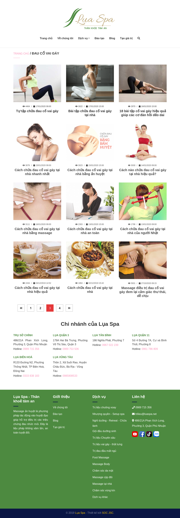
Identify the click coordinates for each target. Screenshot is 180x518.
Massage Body (101, 464)
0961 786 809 (150, 349)
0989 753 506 (71, 349)
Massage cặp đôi (102, 477)
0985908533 (70, 375)
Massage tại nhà (102, 483)
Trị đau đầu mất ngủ (104, 450)
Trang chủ (46, 38)
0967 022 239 (110, 345)
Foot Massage (100, 457)
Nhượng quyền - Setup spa (108, 414)
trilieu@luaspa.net (145, 414)
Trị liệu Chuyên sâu (103, 437)
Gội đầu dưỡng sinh (104, 431)
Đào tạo (99, 38)
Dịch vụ (83, 38)
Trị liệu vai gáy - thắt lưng (107, 444)
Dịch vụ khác (100, 497)
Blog (112, 38)
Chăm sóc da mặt (102, 470)
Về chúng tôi (65, 38)
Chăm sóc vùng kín (103, 490)
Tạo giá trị (126, 38)
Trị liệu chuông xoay (104, 407)
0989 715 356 (31, 349)
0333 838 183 (31, 375)
